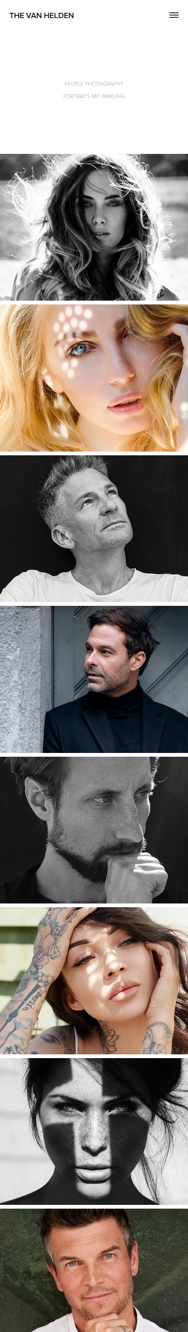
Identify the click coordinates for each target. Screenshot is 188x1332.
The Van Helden (41, 15)
